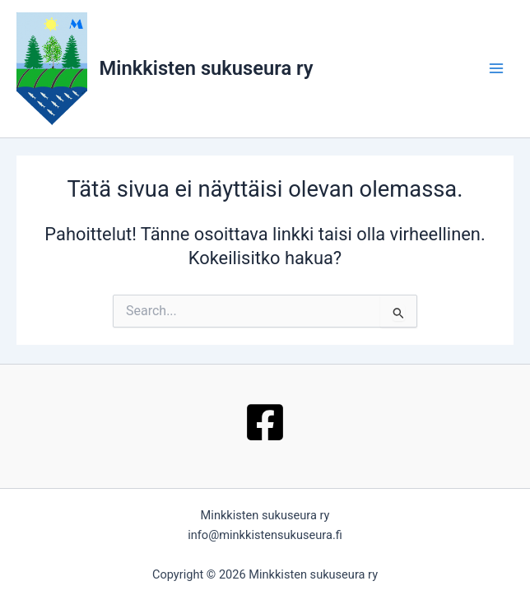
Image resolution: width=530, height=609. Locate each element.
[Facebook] (265, 422)
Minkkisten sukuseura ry (207, 68)
